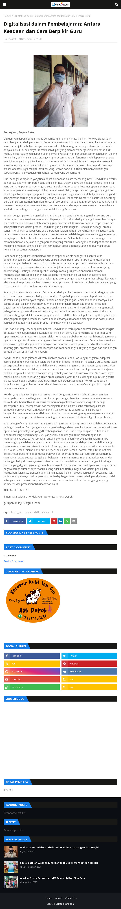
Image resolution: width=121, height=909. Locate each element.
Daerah (28, 512)
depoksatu (11, 39)
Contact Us (70, 898)
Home (7, 15)
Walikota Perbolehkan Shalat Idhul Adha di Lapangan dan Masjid (59, 847)
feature (45, 512)
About (58, 898)
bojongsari (16, 512)
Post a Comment (14, 561)
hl (13, 15)
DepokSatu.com (66, 903)
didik (36, 512)
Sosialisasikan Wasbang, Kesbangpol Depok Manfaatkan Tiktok (59, 862)
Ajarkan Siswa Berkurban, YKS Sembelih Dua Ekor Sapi (52, 878)
